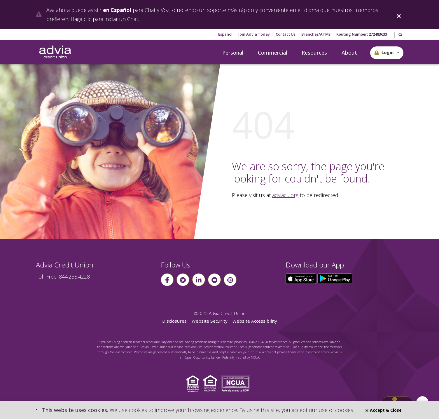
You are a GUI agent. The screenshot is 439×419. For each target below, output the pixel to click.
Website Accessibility (254, 321)
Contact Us (285, 34)
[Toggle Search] (400, 35)
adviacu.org (285, 195)
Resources (314, 52)
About (349, 52)
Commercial (272, 52)
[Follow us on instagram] (230, 279)
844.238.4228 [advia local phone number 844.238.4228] (74, 276)
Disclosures (174, 321)
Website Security (210, 321)
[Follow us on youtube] (214, 279)
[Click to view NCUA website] (237, 383)
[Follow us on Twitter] (182, 279)
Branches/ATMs (315, 34)
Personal (232, 52)
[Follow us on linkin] (198, 279)
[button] (386, 52)
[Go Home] (55, 52)
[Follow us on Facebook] (167, 279)
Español (225, 34)
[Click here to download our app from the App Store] (302, 278)
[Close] (398, 14)
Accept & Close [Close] (383, 410)
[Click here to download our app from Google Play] (334, 278)
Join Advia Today (254, 34)
